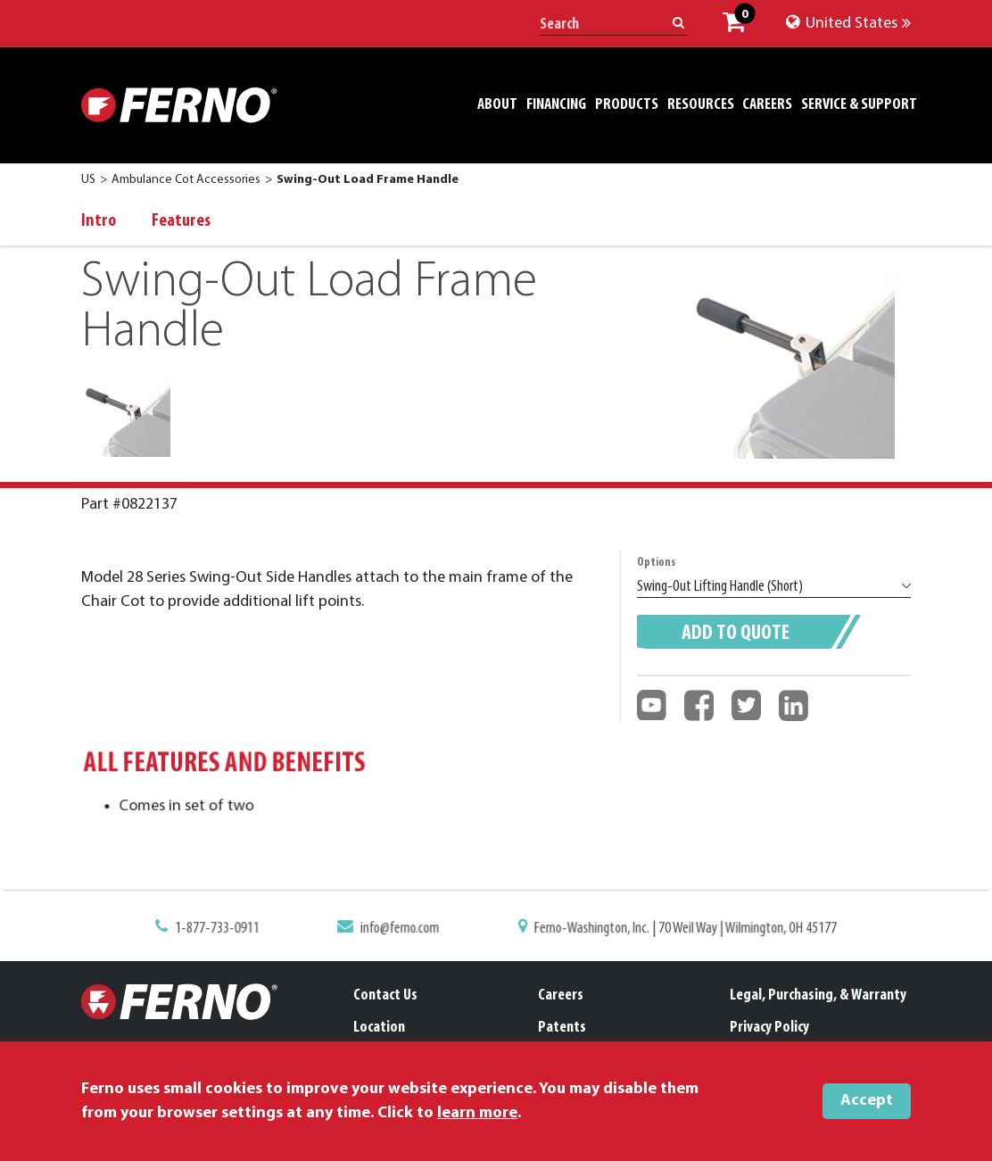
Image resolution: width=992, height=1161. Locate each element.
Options (656, 562)
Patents (562, 1027)
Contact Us (385, 995)
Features (181, 221)
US (88, 180)
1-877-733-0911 (228, 930)
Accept (866, 1100)
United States (848, 23)
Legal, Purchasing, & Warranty (818, 995)
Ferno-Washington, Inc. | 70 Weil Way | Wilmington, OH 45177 (678, 930)
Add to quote (735, 633)
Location (379, 1027)
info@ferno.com (404, 930)
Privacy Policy (769, 1027)
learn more (477, 1113)
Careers (560, 995)
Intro (98, 221)
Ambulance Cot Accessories (186, 180)
